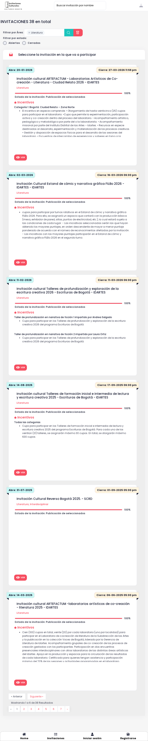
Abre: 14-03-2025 (20, 595)
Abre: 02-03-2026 (21, 175)
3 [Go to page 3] (32, 709)
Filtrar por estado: (15, 38)
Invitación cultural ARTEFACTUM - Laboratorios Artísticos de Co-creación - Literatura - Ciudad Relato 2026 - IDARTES (67, 80)
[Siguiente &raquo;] (67, 709)
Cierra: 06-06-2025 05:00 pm (116, 595)
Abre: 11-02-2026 (20, 280)
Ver (20, 157)
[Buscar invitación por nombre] (80, 5)
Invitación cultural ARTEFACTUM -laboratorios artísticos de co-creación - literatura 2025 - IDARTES (73, 605)
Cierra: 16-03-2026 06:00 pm (117, 175)
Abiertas (11, 43)
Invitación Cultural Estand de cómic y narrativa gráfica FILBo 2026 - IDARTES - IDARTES (70, 185)
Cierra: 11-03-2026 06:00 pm (117, 280)
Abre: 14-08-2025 (20, 385)
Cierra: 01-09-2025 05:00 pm (117, 490)
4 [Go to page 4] (39, 709)
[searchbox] (46, 33)
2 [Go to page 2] (24, 709)
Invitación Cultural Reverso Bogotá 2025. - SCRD (54, 499)
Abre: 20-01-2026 (20, 70)
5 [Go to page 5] (46, 709)
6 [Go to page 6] (54, 709)
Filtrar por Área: (13, 32)
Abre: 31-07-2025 (20, 490)
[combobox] (44, 32)
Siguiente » (36, 696)
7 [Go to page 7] (61, 709)
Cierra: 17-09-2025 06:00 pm (117, 385)
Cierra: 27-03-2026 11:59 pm (117, 70)
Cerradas (31, 43)
